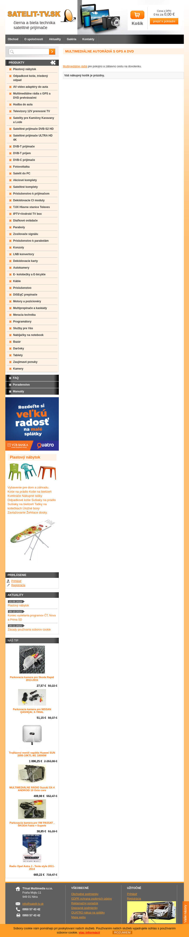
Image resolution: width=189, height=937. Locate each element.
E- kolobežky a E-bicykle (29, 274)
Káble (17, 281)
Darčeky (18, 348)
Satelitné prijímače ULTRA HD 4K (33, 137)
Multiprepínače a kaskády (30, 308)
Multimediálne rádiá (75, 66)
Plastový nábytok (24, 69)
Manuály (18, 391)
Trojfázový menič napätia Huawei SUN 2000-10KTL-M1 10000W (32, 754)
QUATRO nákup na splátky (88, 912)
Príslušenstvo (22, 288)
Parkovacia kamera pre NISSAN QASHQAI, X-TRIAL (32, 710)
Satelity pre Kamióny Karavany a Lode (33, 120)
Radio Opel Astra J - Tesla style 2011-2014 (31, 867)
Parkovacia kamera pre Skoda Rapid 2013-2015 (32, 678)
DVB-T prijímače (24, 146)
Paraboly (19, 227)
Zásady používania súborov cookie (29, 629)
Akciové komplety (25, 180)
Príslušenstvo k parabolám (31, 240)
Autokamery (21, 267)
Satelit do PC (21, 173)
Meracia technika (24, 314)
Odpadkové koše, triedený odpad (30, 78)
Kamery (18, 368)
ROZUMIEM (122, 932)
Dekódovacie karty (25, 261)
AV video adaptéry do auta (30, 86)
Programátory (22, 321)
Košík (137, 18)
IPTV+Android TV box (27, 213)
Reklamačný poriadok (84, 903)
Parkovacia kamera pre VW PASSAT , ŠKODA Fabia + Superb (32, 824)
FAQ (16, 378)
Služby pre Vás (23, 328)
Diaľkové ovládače (25, 220)
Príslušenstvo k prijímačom (31, 193)
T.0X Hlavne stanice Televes (31, 207)
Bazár (17, 341)
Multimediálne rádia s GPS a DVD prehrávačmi (32, 95)
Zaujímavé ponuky (25, 362)
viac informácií (89, 932)
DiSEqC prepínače (25, 294)
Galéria (71, 39)
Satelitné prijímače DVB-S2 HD (33, 128)
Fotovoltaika (21, 166)
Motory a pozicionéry (27, 301)
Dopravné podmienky (84, 908)
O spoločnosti (33, 39)
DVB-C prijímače (24, 160)
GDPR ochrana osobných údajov (91, 898)
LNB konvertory (23, 254)
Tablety (18, 355)
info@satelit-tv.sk (33, 903)
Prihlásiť (16, 581)
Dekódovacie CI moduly (29, 200)
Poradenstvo (21, 384)
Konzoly (18, 247)
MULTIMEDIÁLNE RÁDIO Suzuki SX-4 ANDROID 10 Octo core (32, 789)
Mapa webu (78, 917)
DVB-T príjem (22, 153)
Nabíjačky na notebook (28, 335)
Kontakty (88, 39)
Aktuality (55, 39)
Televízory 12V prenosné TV (31, 111)
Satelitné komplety (25, 187)
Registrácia (18, 585)
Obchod (13, 39)
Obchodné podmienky (85, 894)
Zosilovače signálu (25, 234)
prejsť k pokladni (164, 21)
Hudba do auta (23, 104)
